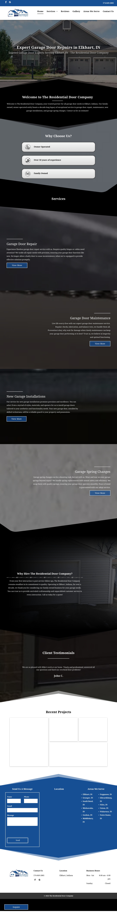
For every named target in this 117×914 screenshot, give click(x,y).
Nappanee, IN (106, 794)
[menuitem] (40, 11)
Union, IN (104, 808)
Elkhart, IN (87, 794)
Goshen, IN (87, 815)
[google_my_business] (10, 2)
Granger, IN (88, 798)
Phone (26, 797)
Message (10, 815)
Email (9, 806)
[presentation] (23, 831)
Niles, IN (103, 805)
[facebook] (6, 2)
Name (9, 797)
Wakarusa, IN (106, 812)
